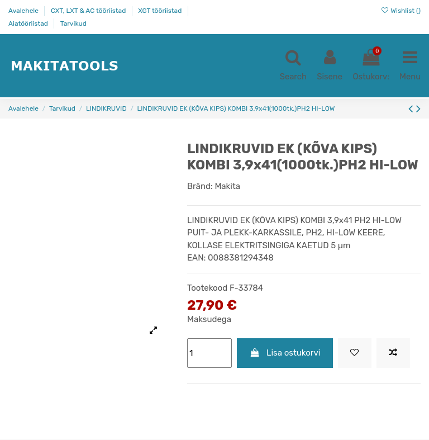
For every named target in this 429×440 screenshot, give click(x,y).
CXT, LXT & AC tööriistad (89, 11)
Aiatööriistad (29, 23)
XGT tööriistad (160, 11)
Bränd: (200, 187)
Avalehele (24, 11)
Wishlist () (400, 11)
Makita (227, 187)
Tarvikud (73, 23)
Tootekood (207, 288)
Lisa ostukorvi (285, 353)
